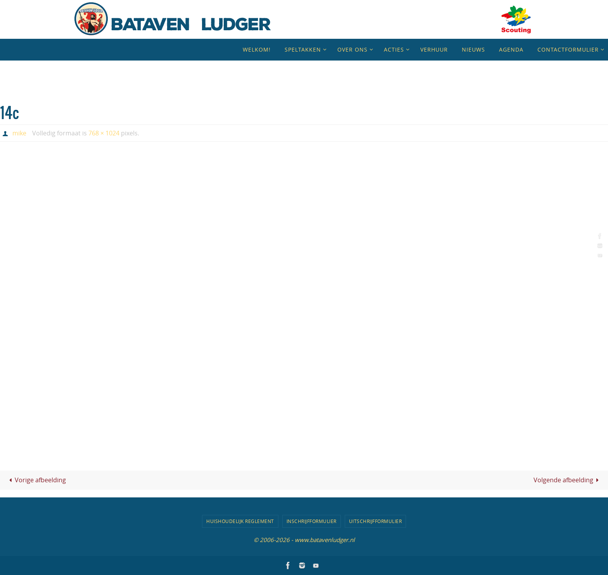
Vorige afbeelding (36, 480)
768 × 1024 (103, 133)
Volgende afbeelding (568, 480)
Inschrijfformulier (312, 521)
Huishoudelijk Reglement (240, 521)
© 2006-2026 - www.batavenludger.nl (304, 540)
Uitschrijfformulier (375, 521)
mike (19, 133)
